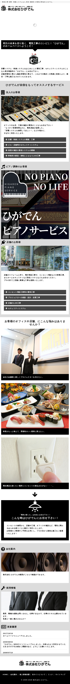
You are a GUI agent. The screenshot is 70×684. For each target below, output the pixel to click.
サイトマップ (60, 674)
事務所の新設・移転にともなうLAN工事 (24, 156)
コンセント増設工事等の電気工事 (21, 292)
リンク (50, 674)
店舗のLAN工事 (14, 303)
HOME (5, 674)
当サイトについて (38, 674)
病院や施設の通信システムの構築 (21, 150)
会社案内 (13, 674)
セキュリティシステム (17, 308)
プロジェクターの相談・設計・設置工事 (24, 297)
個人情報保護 (25, 674)
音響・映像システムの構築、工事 (21, 139)
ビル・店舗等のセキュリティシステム (23, 145)
